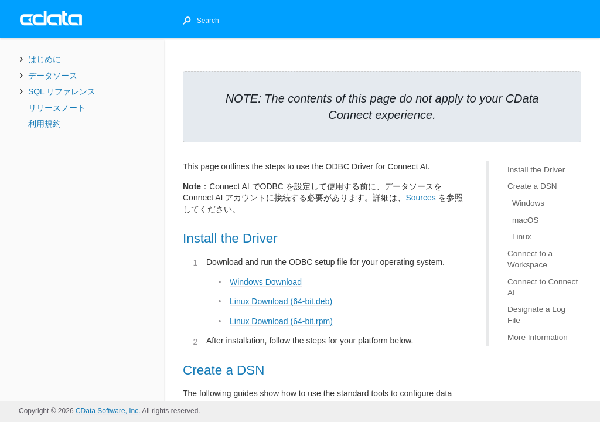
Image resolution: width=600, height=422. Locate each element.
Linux (521, 236)
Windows (528, 203)
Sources (420, 197)
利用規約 (44, 123)
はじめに (44, 59)
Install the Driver (536, 169)
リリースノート (57, 108)
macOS (525, 220)
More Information (537, 337)
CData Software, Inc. (108, 411)
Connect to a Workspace (530, 259)
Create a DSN (532, 186)
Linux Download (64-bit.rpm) (281, 321)
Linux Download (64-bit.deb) (281, 301)
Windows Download (266, 282)
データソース (52, 75)
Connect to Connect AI (542, 287)
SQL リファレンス (62, 91)
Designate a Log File (536, 315)
